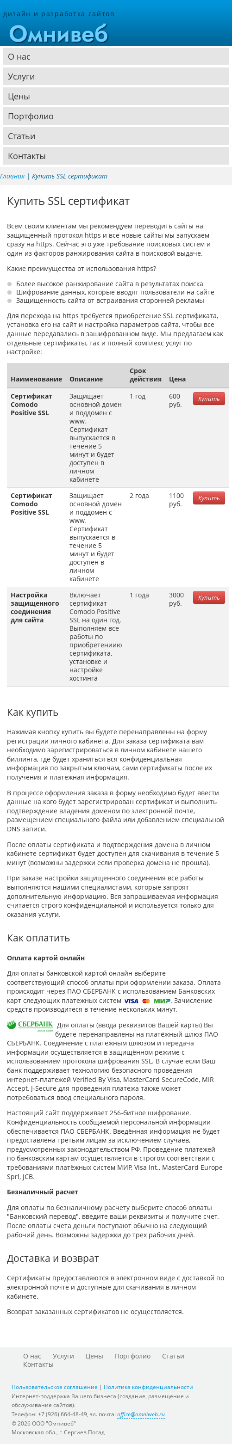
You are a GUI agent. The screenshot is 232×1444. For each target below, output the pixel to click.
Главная (12, 176)
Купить (209, 398)
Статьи (21, 135)
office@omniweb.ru (141, 1414)
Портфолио (31, 116)
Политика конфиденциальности (148, 1387)
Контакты (27, 155)
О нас (19, 56)
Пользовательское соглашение (55, 1387)
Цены (19, 96)
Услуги (21, 76)
